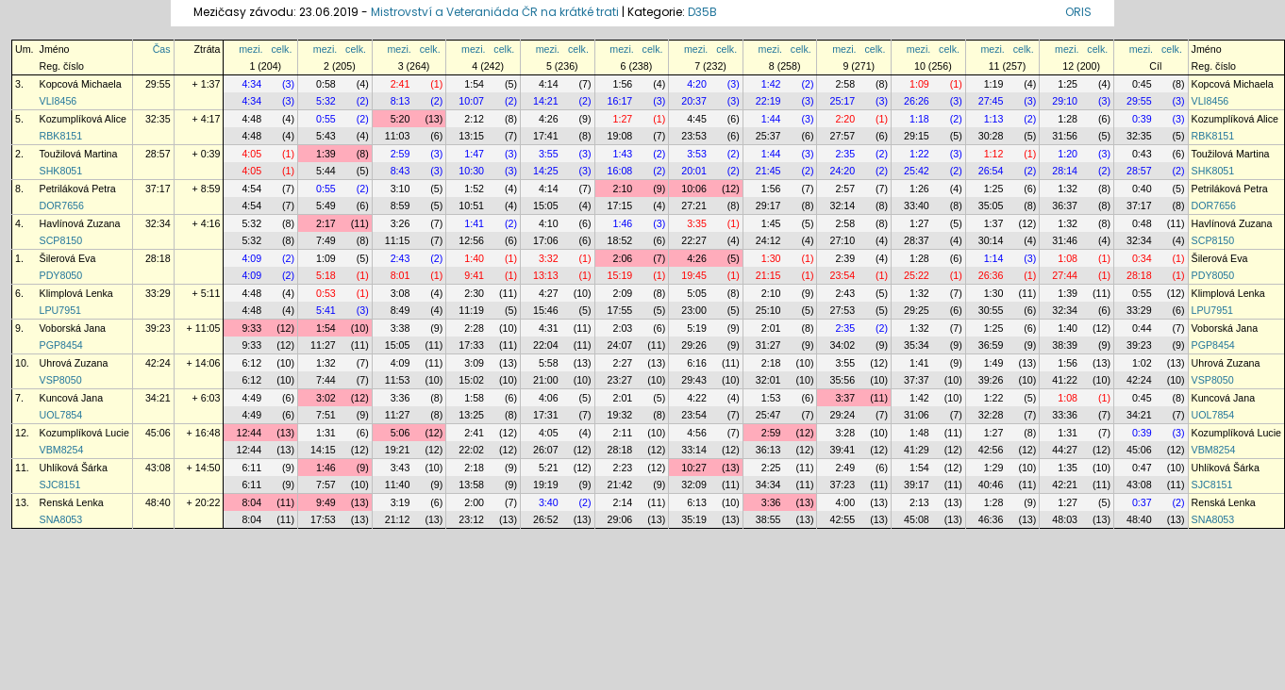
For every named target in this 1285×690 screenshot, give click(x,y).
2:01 (771, 328)
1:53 (771, 397)
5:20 (400, 118)
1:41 (474, 223)
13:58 (471, 484)
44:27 (1064, 449)
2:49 (845, 467)
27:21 (694, 205)
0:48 (1142, 223)
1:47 (474, 153)
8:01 (400, 275)
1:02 (1142, 363)
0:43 (1142, 153)
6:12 (251, 363)
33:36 (1064, 414)
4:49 (251, 397)
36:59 (991, 345)
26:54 (991, 170)
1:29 (994, 467)
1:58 (474, 397)
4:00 (845, 502)
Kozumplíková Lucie (84, 432)
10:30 (471, 170)
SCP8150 (61, 240)
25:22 (916, 275)
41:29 (916, 449)
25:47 (768, 414)
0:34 (1142, 258)
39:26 (991, 380)
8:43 (400, 170)
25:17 (842, 101)
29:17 (768, 205)
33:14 (694, 449)
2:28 (474, 328)
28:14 (1064, 170)
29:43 (694, 380)
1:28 (1067, 118)
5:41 (326, 310)
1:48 (919, 432)
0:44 (1142, 328)
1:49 (994, 363)
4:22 (697, 397)
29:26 (694, 345)
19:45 (694, 275)
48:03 (1064, 519)
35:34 (916, 345)
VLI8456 (58, 101)
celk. (281, 49)
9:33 (251, 328)
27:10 (842, 240)
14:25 (546, 170)
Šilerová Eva (68, 258)
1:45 (771, 223)
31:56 (1064, 135)
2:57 (845, 188)
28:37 (916, 240)
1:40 (474, 258)
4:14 (549, 84)
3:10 (400, 188)
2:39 (845, 258)
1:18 (919, 118)
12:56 (471, 240)
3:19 (400, 502)
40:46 (991, 484)
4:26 (549, 118)
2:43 (400, 258)
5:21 (549, 467)
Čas (162, 49)
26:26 (916, 101)
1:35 (1067, 467)
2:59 (400, 153)
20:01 (694, 170)
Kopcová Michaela (81, 84)
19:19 (546, 484)
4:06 (549, 397)
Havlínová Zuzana (80, 223)
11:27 (323, 345)
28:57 (158, 153)
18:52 (620, 240)
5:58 (549, 363)
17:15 (620, 205)
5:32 (326, 101)
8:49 (400, 310)
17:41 (546, 135)
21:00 (546, 380)
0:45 (1142, 84)
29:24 (842, 414)
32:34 (158, 223)
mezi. (250, 49)
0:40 (1142, 188)
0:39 (1142, 118)
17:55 (620, 310)
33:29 (158, 293)
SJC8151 (60, 484)
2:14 (623, 502)
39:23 (158, 328)
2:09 (623, 293)
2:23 (623, 467)
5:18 (326, 275)
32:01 (768, 380)
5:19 (697, 328)
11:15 (397, 240)
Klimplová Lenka (76, 293)
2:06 (623, 258)
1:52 (474, 188)
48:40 (158, 502)
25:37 (768, 135)
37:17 (158, 188)
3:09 (474, 363)
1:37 (994, 223)
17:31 (546, 414)
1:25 (1067, 84)
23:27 (620, 380)
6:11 (251, 467)
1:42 (771, 84)
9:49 (326, 502)
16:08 (620, 170)
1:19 (994, 84)
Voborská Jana (73, 328)
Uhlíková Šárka (74, 467)
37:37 (916, 380)
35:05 (991, 205)
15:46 (546, 310)
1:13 (994, 118)
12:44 (248, 432)
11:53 (397, 380)
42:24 (158, 363)
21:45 (768, 170)
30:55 (991, 310)
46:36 (991, 519)
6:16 (697, 363)
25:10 (768, 310)
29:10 (1064, 101)
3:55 (549, 153)
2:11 (623, 432)
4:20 (697, 84)
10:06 (694, 188)
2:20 (845, 118)
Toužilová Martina (79, 153)
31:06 (916, 414)
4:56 (697, 432)
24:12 (768, 240)
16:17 (620, 101)
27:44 (1064, 275)
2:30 (474, 293)
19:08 (620, 135)
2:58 (845, 84)
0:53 (326, 293)
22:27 (694, 240)
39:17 (916, 484)
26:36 (991, 275)
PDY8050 (61, 275)
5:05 (697, 293)
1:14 (994, 258)
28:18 (158, 258)
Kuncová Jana (72, 397)
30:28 (991, 135)
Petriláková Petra (78, 188)
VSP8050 (61, 380)
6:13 (697, 502)
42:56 (991, 449)
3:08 (400, 293)
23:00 (694, 310)
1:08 (1067, 258)
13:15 (471, 135)
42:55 (842, 519)
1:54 (474, 84)
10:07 (471, 101)
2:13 (919, 502)
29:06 (620, 519)
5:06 (400, 432)
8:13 (400, 101)
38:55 (768, 519)
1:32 (1067, 188)
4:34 (251, 84)
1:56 (623, 84)
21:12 (397, 519)
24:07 (620, 345)
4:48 (251, 118)
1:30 (771, 258)
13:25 (471, 414)
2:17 (326, 223)
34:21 (158, 397)
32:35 (158, 118)
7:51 (326, 414)
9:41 (474, 275)
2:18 (771, 363)
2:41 (400, 84)
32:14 (842, 205)
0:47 (1142, 467)
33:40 (916, 205)
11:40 (397, 484)
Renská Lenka (72, 502)
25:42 (916, 170)
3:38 (400, 328)
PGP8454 (61, 345)
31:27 (768, 345)
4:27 (549, 293)
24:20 (842, 170)
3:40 (549, 502)
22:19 (768, 101)
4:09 (251, 258)
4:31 (549, 328)
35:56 (842, 380)
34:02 (842, 345)
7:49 (326, 240)
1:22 (919, 153)
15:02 (471, 380)
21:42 (620, 484)
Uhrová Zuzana (74, 363)
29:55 (158, 84)
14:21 (546, 101)
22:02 (471, 449)
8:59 (400, 205)
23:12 (471, 519)
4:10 (549, 223)
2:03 (623, 328)
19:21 (397, 449)
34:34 (768, 484)
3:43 (400, 467)
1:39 (326, 153)
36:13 (768, 449)
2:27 (623, 363)
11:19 (471, 310)
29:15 (916, 135)
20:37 (694, 101)
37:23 (842, 484)
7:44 (326, 380)
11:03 (397, 135)
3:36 (400, 397)
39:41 (842, 449)
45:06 (158, 432)
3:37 (845, 397)
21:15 (768, 275)
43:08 (158, 467)
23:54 (842, 275)
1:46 (623, 223)
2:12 (474, 118)
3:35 (697, 223)
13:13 (546, 275)
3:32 (549, 258)
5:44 (326, 170)
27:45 (991, 101)
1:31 (326, 432)
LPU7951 (60, 310)
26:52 (546, 519)
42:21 (1064, 484)
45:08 (916, 519)
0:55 (326, 118)
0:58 (326, 84)
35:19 (694, 519)
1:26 (919, 188)
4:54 (251, 188)
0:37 (1142, 502)
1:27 (623, 118)
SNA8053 (61, 519)
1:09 (919, 84)
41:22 (1064, 380)
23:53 (694, 135)
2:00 (474, 502)
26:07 (546, 449)
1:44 (771, 118)
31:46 (1064, 240)
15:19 (620, 275)
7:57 (326, 484)
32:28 (991, 414)
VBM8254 (62, 449)
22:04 (546, 345)
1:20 (1067, 153)
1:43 (623, 153)
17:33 (471, 345)
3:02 (326, 397)
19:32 (620, 414)
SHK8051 (61, 170)
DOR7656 (62, 205)
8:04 (251, 502)
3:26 (400, 223)
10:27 (694, 467)
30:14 (991, 240)
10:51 (471, 205)
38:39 (1064, 345)
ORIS (1078, 12)
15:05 (546, 205)
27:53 (842, 310)
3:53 (697, 153)
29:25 (916, 310)
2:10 (623, 188)
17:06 (546, 240)
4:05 (251, 153)
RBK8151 (61, 135)
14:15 (323, 449)
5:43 (326, 135)
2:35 (845, 153)
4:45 (697, 118)
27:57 (842, 135)
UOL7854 (61, 414)
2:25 (771, 467)
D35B (702, 12)
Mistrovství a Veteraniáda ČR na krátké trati (496, 12)
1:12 (994, 153)
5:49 (326, 205)
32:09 (694, 484)
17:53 (323, 519)
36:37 (1064, 205)
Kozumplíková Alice (83, 118)
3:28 (845, 432)
